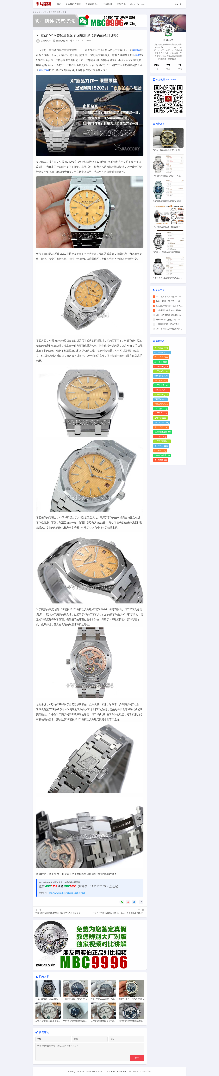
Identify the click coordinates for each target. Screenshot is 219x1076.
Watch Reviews (137, 4)
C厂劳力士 (161, 446)
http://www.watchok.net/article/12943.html (67, 893)
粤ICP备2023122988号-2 (140, 1072)
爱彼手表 (160, 418)
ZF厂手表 (160, 362)
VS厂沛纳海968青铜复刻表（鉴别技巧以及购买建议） (58, 913)
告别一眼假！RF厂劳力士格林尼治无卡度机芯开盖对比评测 (182, 301)
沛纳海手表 (161, 376)
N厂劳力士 (161, 348)
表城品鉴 (44, 70)
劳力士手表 (161, 357)
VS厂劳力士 (161, 423)
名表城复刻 (46, 40)
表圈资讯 (121, 4)
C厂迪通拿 (160, 460)
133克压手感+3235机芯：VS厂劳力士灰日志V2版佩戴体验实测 (183, 306)
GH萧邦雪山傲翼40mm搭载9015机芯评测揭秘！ (177, 310)
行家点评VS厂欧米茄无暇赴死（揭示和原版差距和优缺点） (118, 913)
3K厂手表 (160, 437)
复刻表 (136, 50)
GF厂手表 (160, 413)
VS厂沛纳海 (161, 371)
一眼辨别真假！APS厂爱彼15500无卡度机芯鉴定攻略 (179, 324)
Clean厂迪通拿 (162, 455)
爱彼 (137, 55)
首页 (59, 4)
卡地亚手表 (161, 394)
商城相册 (107, 4)
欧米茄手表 (161, 366)
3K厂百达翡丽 (162, 441)
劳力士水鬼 (161, 404)
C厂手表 (160, 451)
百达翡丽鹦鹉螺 (162, 432)
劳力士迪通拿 (162, 353)
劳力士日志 (161, 427)
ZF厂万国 (160, 409)
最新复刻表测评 (73, 4)
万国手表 (160, 399)
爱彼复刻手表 (54, 12)
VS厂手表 (160, 381)
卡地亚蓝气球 (161, 390)
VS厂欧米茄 (161, 385)
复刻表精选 (91, 4)
